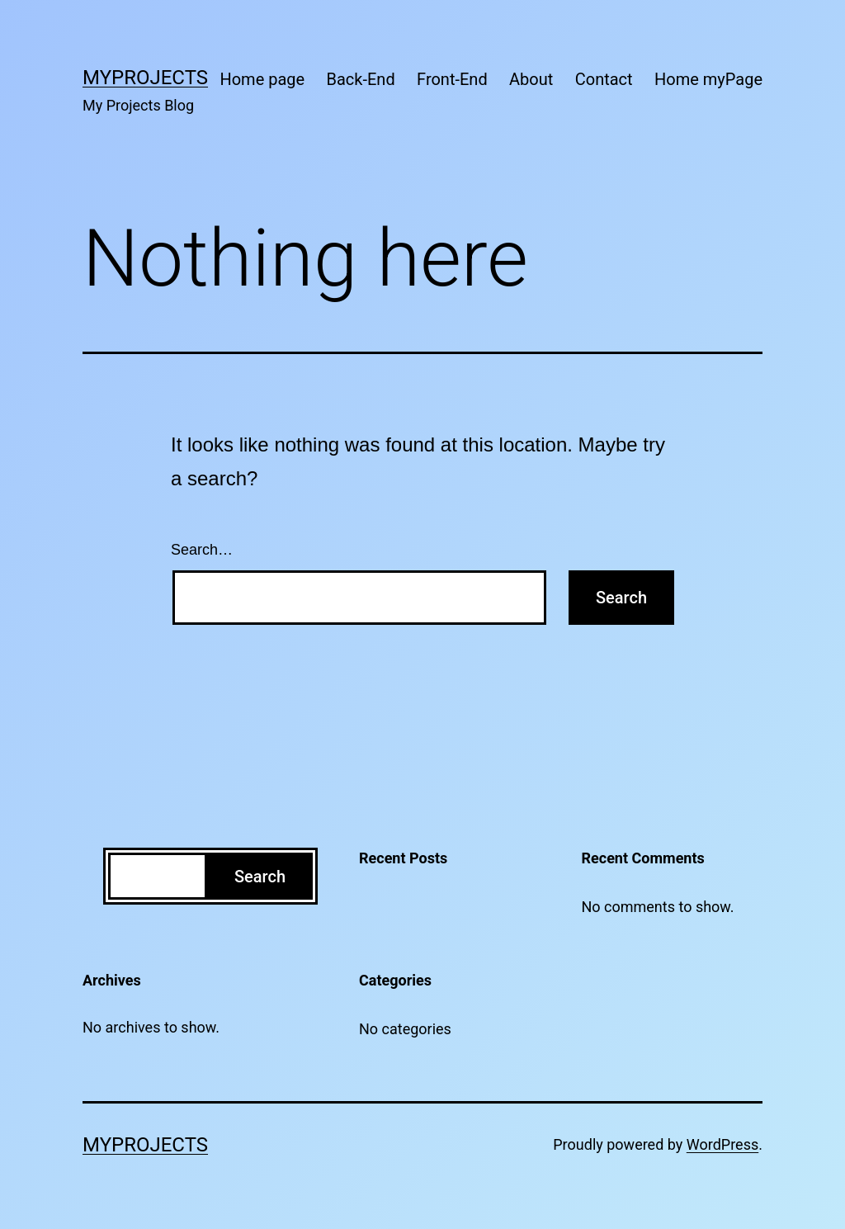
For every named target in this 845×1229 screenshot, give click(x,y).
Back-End (361, 79)
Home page (262, 79)
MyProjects (145, 77)
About (531, 79)
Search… (202, 549)
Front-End (452, 79)
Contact (604, 79)
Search (260, 876)
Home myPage (708, 79)
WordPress (722, 1144)
